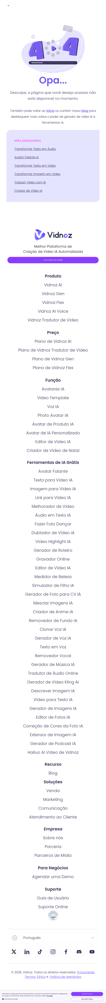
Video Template (53, 406)
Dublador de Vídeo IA (53, 541)
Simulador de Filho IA (53, 594)
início (50, 111)
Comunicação (53, 817)
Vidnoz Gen (53, 302)
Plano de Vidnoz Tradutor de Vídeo (53, 359)
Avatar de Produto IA (53, 433)
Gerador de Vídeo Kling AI (53, 691)
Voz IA (53, 415)
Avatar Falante (53, 480)
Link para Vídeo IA (53, 506)
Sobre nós (53, 847)
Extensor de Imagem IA (53, 743)
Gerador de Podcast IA (53, 752)
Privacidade (85, 981)
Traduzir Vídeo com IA (30, 182)
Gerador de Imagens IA (53, 717)
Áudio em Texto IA (53, 524)
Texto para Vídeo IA (53, 489)
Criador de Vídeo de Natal (53, 459)
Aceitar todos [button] (87, 994)
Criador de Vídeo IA (28, 191)
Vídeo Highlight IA (53, 550)
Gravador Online (53, 568)
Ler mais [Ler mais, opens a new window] (50, 996)
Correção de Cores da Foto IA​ (53, 735)
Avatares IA (53, 398)
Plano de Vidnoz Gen (53, 368)
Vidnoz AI (53, 294)
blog (84, 111)
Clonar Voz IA (53, 638)
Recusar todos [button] (87, 999)
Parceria (53, 855)
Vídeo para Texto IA (53, 708)
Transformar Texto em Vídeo (35, 166)
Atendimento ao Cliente (53, 826)
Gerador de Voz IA (53, 647)
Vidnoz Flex (53, 311)
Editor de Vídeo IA (53, 450)
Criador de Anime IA (53, 621)
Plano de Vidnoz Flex (53, 376)
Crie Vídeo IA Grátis (53, 264)
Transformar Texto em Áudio (35, 149)
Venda (53, 799)
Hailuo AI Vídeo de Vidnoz (53, 761)
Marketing (53, 808)
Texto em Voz (53, 656)
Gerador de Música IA (53, 673)
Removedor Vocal (53, 664)
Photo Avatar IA (53, 424)
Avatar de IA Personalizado (53, 442)
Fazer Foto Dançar (53, 533)
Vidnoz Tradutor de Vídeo (53, 329)
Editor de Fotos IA (53, 726)
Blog (53, 782)
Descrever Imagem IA (53, 700)
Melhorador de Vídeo (53, 515)
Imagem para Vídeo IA (53, 498)
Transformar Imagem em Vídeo (37, 174)
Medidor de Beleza (53, 585)
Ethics (41, 986)
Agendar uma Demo (53, 885)
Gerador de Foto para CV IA (53, 603)
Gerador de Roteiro (53, 559)
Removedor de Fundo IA (53, 629)
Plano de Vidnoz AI (53, 350)
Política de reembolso (65, 986)
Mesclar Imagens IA (53, 612)
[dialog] (53, 996)
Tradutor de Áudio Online (53, 682)
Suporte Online (53, 915)
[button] (35, 999)
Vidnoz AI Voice (53, 320)
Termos (30, 986)
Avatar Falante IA (26, 157)
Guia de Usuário (53, 907)
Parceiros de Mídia (53, 864)
